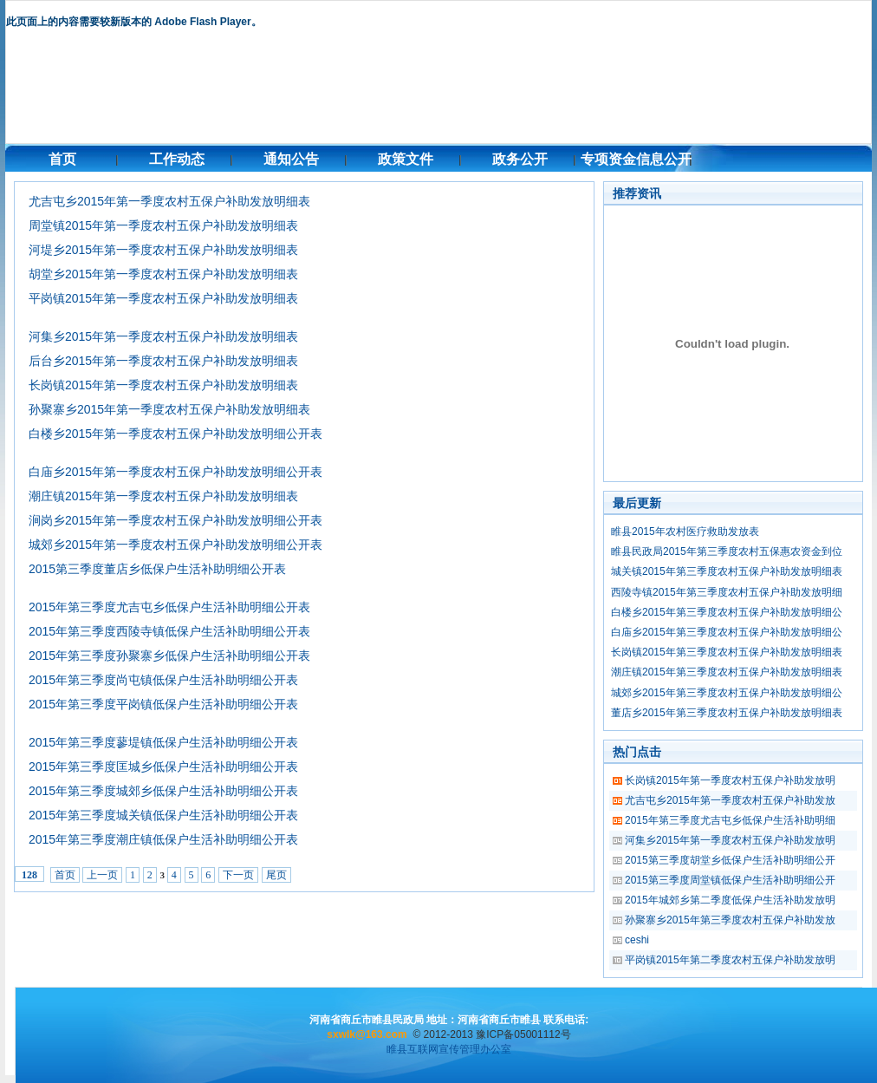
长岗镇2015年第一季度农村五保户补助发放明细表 (163, 385)
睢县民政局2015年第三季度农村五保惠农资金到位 (726, 551)
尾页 (276, 875)
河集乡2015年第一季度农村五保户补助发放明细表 (163, 336)
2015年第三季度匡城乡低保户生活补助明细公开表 (163, 766)
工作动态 (177, 159)
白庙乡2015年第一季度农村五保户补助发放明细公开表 (175, 472)
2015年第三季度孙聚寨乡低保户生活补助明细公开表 (169, 655)
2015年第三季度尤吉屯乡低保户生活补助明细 (730, 820)
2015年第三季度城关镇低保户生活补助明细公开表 (163, 815)
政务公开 (520, 159)
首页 (62, 159)
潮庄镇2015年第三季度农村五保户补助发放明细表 (726, 672)
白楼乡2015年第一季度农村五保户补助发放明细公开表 (175, 433)
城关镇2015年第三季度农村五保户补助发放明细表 (726, 571)
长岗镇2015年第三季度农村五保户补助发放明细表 (726, 652)
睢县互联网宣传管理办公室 (449, 1049)
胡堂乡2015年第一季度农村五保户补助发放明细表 (163, 274)
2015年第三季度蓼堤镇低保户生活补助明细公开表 (163, 742)
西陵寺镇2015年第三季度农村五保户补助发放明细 (726, 592)
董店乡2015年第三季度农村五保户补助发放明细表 (726, 713)
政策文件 (405, 159)
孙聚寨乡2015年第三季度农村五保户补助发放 (730, 920)
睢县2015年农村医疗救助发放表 (685, 531)
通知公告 (291, 159)
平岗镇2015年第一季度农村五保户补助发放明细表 (163, 298)
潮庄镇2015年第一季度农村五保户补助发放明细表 (163, 496)
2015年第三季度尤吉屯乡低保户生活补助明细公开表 (169, 607)
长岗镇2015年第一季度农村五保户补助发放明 (730, 780)
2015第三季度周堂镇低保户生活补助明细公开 (730, 880)
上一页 (102, 875)
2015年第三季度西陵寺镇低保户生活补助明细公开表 (169, 631)
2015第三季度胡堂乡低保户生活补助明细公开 (730, 860)
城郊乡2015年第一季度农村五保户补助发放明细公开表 (175, 544)
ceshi (637, 940)
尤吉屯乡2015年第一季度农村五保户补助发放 (730, 800)
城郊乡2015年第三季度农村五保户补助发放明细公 (726, 693)
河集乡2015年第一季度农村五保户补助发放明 (730, 840)
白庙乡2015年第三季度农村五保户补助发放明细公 (726, 632)
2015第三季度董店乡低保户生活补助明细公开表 (157, 569)
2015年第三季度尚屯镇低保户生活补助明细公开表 (163, 680)
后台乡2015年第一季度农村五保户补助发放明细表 (163, 361)
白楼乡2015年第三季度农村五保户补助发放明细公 (726, 612)
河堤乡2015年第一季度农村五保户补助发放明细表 (163, 250)
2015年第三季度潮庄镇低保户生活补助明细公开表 (163, 839)
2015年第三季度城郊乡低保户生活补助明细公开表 (163, 791)
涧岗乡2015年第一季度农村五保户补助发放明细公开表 (175, 520)
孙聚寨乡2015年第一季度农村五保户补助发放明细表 (169, 409)
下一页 (238, 875)
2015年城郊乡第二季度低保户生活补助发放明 (730, 900)
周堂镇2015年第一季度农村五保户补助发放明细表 (163, 225)
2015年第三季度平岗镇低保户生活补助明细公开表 (163, 704)
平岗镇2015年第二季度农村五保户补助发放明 (730, 960)
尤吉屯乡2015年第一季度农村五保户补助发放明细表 (169, 201)
